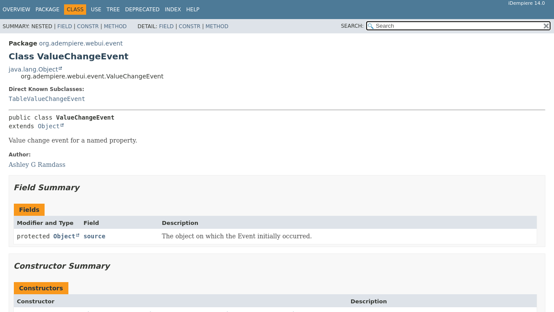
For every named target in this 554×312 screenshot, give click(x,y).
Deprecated (142, 9)
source (95, 236)
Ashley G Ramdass (37, 164)
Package (47, 9)
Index (173, 9)
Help (193, 9)
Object (49, 126)
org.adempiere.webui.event (80, 43)
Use (96, 9)
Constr (88, 26)
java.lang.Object (33, 69)
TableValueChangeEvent (47, 98)
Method (115, 26)
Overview (16, 9)
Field (64, 26)
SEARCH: (352, 26)
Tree (113, 9)
